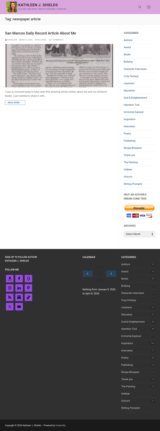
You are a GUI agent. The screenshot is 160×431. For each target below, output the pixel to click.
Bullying (40, 40)
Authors (128, 40)
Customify (60, 425)
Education (129, 90)
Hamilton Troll (131, 104)
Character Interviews (135, 69)
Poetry (127, 133)
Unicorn (128, 176)
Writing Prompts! (133, 184)
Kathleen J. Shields (38, 5)
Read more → (15, 102)
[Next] (111, 273)
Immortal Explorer (134, 112)
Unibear (128, 169)
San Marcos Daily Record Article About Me (40, 33)
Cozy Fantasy (131, 76)
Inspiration (129, 119)
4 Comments (56, 40)
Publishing (129, 140)
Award (127, 47)
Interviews (129, 126)
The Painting (131, 162)
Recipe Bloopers (133, 147)
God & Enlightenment (135, 97)
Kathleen (11, 40)
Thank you (129, 155)
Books (127, 54)
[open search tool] (139, 7)
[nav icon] (149, 7)
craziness (129, 83)
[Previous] (87, 273)
